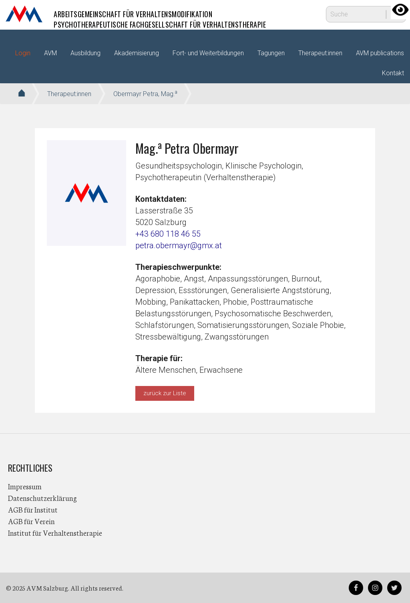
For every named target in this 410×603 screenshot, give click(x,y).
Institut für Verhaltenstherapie (55, 532)
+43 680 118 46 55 (168, 234)
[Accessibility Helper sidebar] (400, 9)
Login (22, 53)
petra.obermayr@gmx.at (178, 245)
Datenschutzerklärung (42, 497)
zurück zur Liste (164, 393)
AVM (24, 14)
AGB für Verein (31, 521)
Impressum (25, 486)
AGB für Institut (33, 509)
